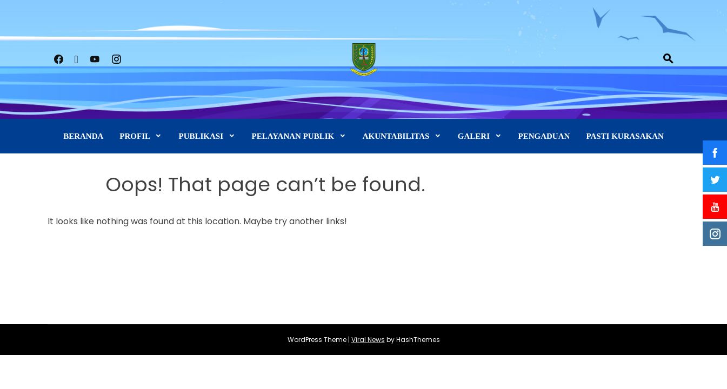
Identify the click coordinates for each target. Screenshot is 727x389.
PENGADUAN (544, 136)
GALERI (474, 136)
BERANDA (83, 136)
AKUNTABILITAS (396, 136)
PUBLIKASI (200, 136)
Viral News (368, 339)
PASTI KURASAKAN (625, 136)
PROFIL (134, 136)
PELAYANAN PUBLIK (293, 136)
